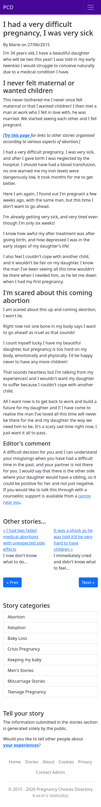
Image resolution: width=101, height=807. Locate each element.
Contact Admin (50, 772)
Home (15, 762)
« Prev (12, 582)
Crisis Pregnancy (24, 649)
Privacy (85, 762)
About (48, 762)
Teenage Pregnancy (27, 692)
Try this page (17, 135)
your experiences (21, 745)
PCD (8, 7)
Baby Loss (17, 638)
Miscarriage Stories (26, 681)
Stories (32, 762)
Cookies (66, 762)
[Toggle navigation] (90, 7)
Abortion (16, 617)
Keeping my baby (24, 660)
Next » (88, 582)
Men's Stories (21, 670)
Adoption (17, 627)
